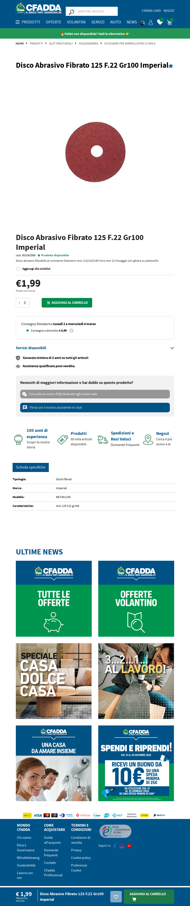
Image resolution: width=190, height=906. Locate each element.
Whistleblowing (28, 858)
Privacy (76, 850)
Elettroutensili (61, 43)
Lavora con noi (25, 875)
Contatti (50, 863)
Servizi (98, 22)
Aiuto (115, 22)
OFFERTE (53, 22)
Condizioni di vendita (80, 840)
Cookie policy (81, 858)
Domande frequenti (51, 852)
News (132, 22)
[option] (95, 152)
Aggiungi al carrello (67, 302)
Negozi (169, 10)
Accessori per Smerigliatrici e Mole (130, 43)
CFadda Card (151, 10)
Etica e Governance (25, 847)
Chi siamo (24, 837)
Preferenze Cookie (79, 868)
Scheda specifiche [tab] (30, 467)
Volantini (76, 22)
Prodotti (36, 43)
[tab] (95, 348)
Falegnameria (88, 43)
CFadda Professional (53, 873)
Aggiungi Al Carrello (148, 896)
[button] (146, 21)
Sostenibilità (26, 865)
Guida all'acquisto (52, 840)
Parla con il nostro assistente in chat (52, 407)
